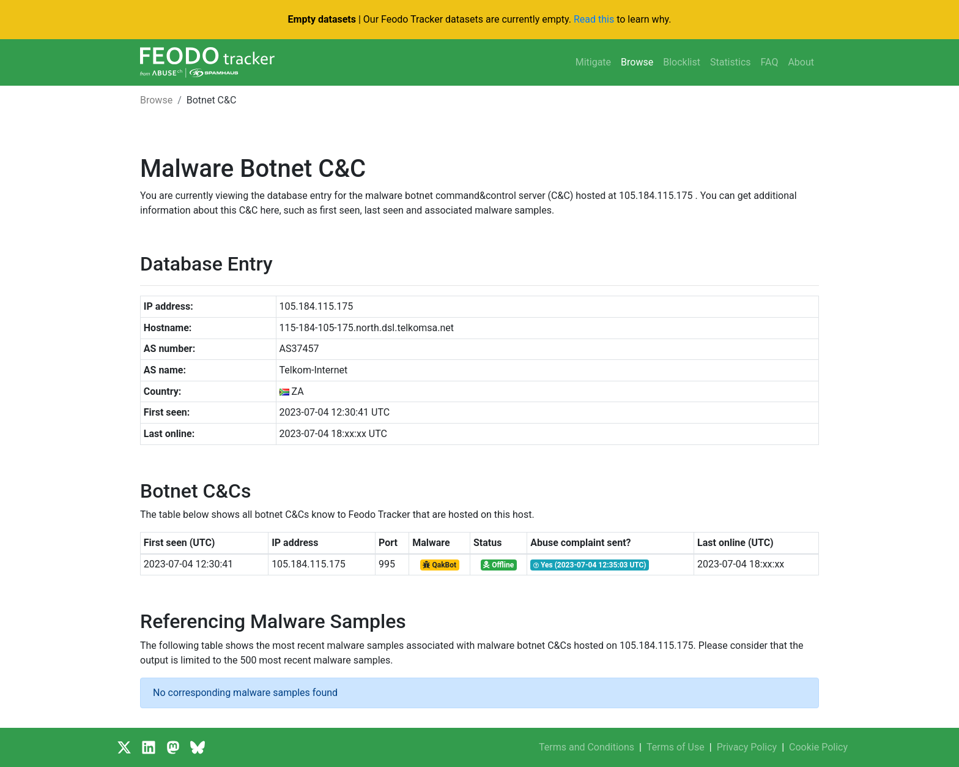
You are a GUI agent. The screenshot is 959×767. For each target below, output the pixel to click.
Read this (594, 19)
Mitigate (593, 62)
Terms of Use (675, 747)
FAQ (770, 62)
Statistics (730, 62)
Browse (637, 62)
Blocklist (681, 62)
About (801, 62)
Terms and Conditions (586, 747)
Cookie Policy (818, 747)
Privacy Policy (747, 747)
